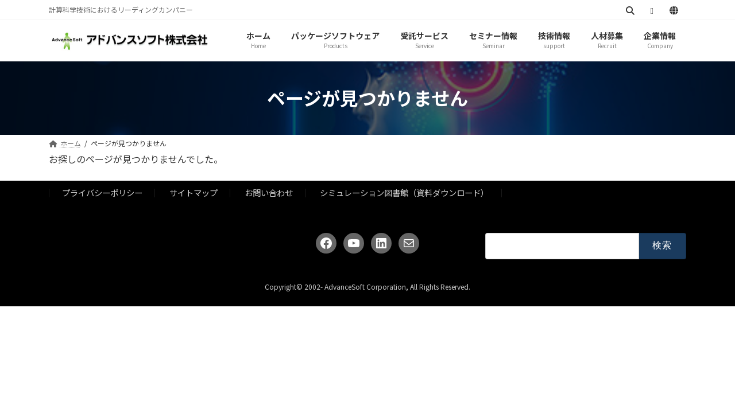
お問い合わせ (269, 192)
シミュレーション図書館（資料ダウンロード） (404, 192)
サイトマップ (193, 192)
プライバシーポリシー (102, 192)
